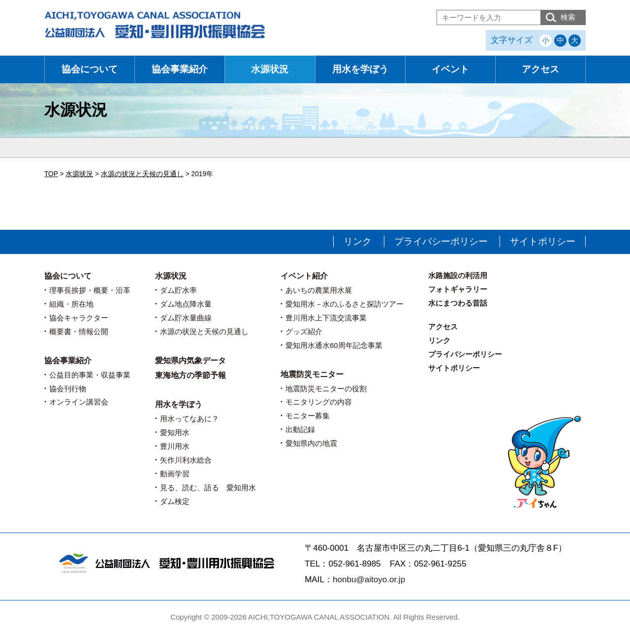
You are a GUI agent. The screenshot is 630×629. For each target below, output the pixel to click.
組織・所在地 (71, 304)
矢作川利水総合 (186, 460)
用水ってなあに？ (189, 418)
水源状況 (269, 69)
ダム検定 (174, 501)
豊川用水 (174, 446)
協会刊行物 (67, 388)
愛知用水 (174, 432)
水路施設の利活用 (457, 275)
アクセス (540, 69)
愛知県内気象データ (190, 360)
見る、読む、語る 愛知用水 (208, 487)
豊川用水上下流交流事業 (326, 318)
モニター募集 (307, 415)
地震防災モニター (312, 374)
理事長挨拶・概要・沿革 (89, 290)
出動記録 (300, 429)
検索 (568, 17)
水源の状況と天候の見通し (204, 331)
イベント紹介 (304, 276)
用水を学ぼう (360, 69)
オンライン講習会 (78, 402)
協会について (90, 69)
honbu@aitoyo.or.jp (369, 579)
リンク (358, 241)
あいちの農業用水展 (318, 290)
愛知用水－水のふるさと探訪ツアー (344, 304)
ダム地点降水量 (186, 304)
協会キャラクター (78, 318)
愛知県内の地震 (311, 443)
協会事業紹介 (180, 69)
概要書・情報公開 (78, 331)
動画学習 (174, 474)
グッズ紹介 (303, 331)
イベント (450, 69)
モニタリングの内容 (318, 402)
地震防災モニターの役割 (326, 388)
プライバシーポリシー (441, 241)
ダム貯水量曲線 (186, 318)
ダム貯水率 (178, 290)
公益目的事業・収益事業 (89, 375)
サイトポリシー (542, 241)
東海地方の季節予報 (190, 375)
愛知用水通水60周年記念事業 (333, 345)
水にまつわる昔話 (457, 303)
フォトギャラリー (457, 289)
